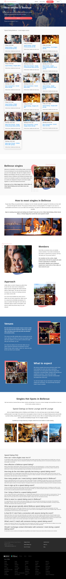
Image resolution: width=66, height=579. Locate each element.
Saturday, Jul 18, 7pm (10, 122)
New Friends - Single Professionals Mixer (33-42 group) (50, 67)
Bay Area (37, 561)
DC (25, 564)
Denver (47, 564)
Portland (36, 571)
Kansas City (48, 566)
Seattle (26, 574)
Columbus (16, 564)
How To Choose (27, 546)
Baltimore (27, 561)
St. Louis (37, 574)
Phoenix (16, 571)
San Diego (6, 574)
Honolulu (16, 566)
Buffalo (16, 563)
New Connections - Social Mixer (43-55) (12, 86)
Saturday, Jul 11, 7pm (28, 63)
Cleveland (6, 564)
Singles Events (27, 542)
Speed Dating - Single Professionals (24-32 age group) (49, 87)
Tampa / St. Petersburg (50, 574)
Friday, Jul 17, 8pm (47, 83)
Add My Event (46, 542)
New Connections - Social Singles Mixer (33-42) (31, 125)
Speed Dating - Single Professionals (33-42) (30, 46)
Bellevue (36, 1)
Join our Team (42, 1)
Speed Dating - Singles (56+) (12, 65)
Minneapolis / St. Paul (8, 569)
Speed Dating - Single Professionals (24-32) (11, 48)
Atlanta (5, 561)
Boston (5, 563)
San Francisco (17, 574)
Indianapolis (37, 566)
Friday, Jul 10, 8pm (9, 45)
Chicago (36, 563)
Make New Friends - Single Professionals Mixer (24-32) (31, 66)
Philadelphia (6, 571)
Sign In (58, 1)
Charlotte (26, 563)
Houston (26, 566)
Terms (25, 556)
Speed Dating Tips (27, 544)
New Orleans (27, 569)
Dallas (36, 564)
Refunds (30, 556)
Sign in (16, 21)
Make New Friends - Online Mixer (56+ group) (12, 144)
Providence (48, 571)
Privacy (20, 556)
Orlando (47, 569)
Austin (16, 561)
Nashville (16, 569)
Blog (44, 546)
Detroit (5, 566)
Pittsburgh (27, 571)
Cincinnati (47, 563)
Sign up (18, 18)
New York (37, 569)
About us (45, 544)
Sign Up (49, 1)
